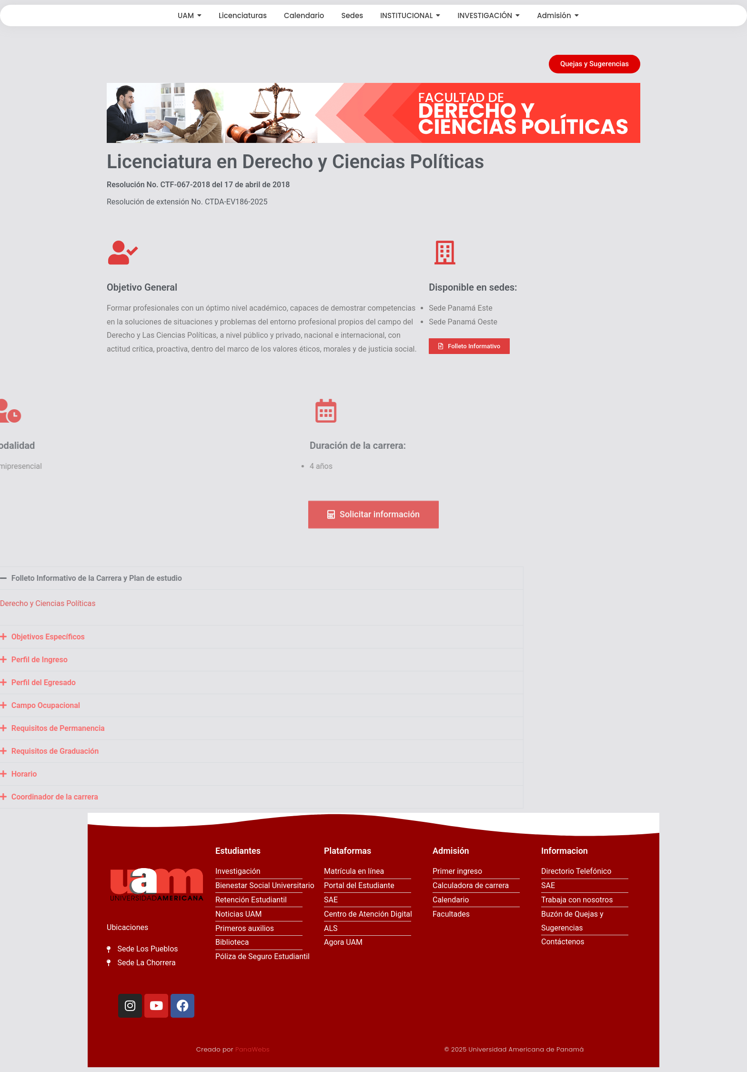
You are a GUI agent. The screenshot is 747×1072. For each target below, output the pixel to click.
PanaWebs (252, 1049)
